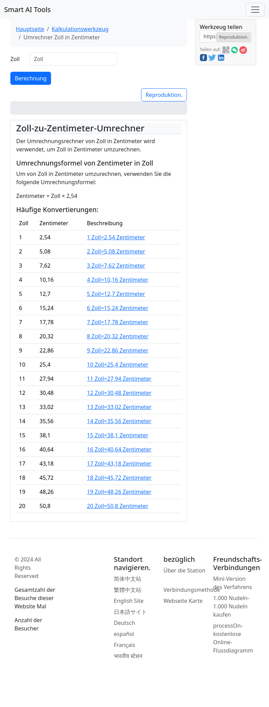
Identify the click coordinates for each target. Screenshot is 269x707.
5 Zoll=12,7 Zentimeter (116, 294)
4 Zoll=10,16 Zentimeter (117, 279)
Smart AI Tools (27, 9)
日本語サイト (130, 612)
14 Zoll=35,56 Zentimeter (119, 421)
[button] (226, 49)
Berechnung (31, 78)
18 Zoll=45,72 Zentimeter (119, 477)
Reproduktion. (164, 95)
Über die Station (184, 570)
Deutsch (124, 623)
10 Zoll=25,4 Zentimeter (117, 364)
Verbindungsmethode (191, 590)
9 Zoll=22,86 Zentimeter (117, 350)
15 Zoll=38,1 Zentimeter (117, 435)
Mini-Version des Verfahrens (232, 583)
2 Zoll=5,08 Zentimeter (116, 251)
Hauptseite (30, 29)
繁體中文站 (127, 590)
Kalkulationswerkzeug (80, 29)
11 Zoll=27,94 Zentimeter (119, 378)
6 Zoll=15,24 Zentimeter (117, 308)
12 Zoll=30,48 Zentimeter (119, 393)
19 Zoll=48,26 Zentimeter (119, 492)
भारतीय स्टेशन (128, 656)
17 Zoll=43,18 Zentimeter (119, 463)
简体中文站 (127, 578)
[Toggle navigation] (255, 10)
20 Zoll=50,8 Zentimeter (117, 506)
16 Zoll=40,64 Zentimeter (119, 449)
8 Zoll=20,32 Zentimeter (117, 336)
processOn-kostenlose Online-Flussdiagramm (233, 638)
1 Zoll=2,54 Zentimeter (116, 237)
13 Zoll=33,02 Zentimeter (119, 407)
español (124, 634)
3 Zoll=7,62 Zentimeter (116, 265)
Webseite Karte (183, 601)
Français (124, 645)
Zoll (15, 59)
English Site (128, 601)
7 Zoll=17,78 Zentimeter (117, 322)
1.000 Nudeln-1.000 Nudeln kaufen (231, 606)
